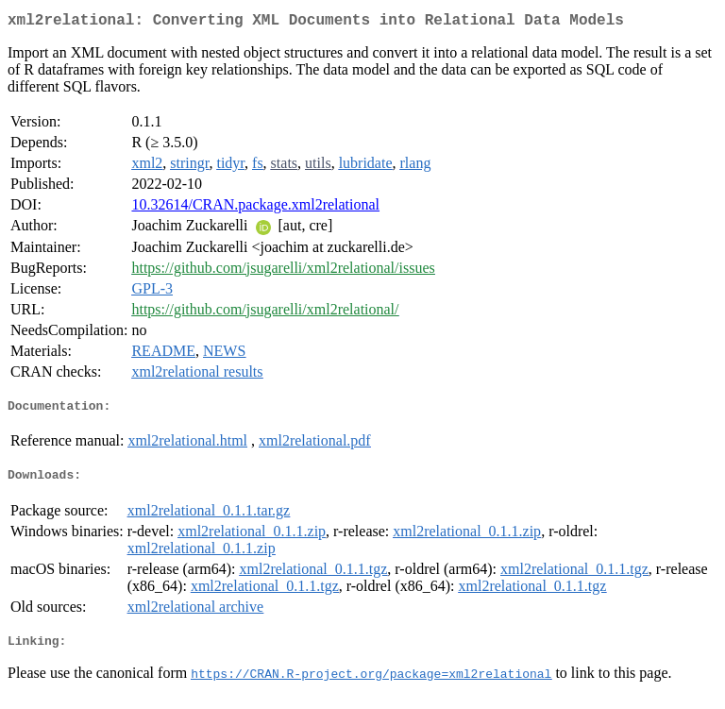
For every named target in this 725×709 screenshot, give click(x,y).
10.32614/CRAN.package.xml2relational (255, 208)
